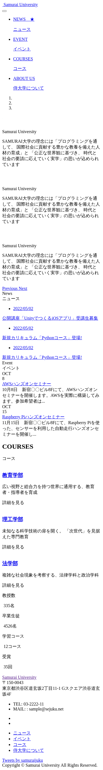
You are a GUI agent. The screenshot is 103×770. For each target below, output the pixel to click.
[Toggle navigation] (4, 11)
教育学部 (12, 475)
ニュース (22, 733)
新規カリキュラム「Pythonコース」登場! (42, 337)
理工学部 (12, 519)
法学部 (10, 563)
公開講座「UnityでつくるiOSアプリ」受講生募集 (50, 318)
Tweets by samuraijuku (22, 760)
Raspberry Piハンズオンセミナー (33, 416)
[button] (10, 288)
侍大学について (28, 750)
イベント (22, 738)
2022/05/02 (23, 308)
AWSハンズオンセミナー (26, 383)
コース (19, 744)
